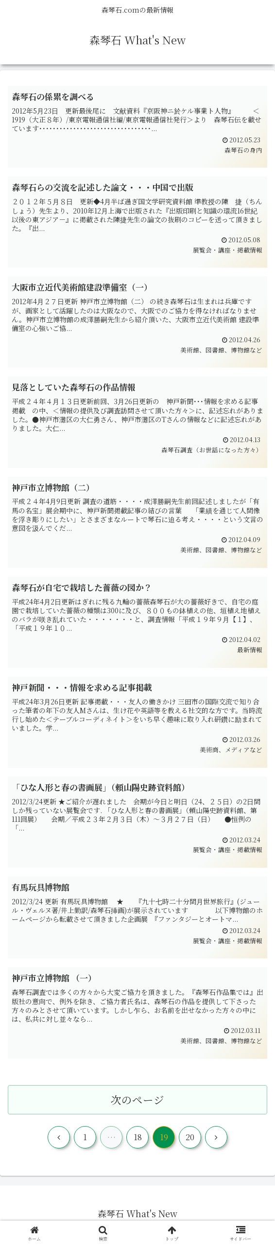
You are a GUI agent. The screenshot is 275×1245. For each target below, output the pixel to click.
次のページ (137, 1102)
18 (138, 1140)
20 (190, 1140)
